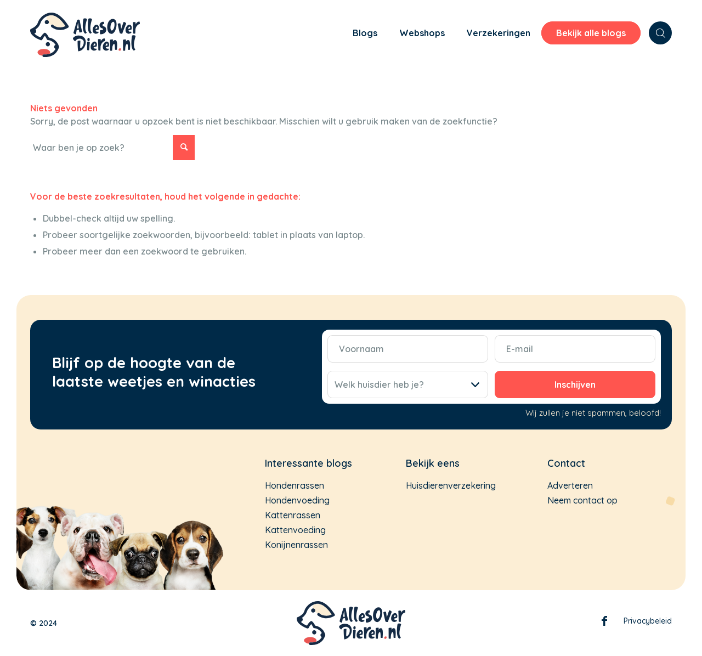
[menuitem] (324, 34)
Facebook (604, 623)
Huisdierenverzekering (451, 485)
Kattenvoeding (295, 529)
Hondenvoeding (297, 500)
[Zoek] (660, 33)
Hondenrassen (294, 485)
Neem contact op (582, 500)
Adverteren (570, 485)
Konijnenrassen (296, 544)
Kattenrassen (292, 515)
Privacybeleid (648, 621)
